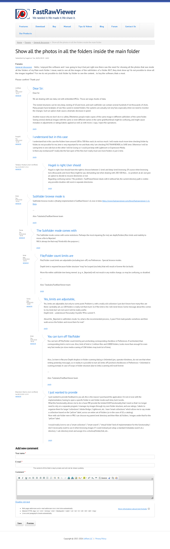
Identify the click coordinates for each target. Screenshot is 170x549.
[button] (19, 478)
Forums (28, 42)
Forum (114, 26)
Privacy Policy (100, 538)
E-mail (18, 462)
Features (23, 26)
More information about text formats (132, 509)
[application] (85, 487)
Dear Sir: (38, 88)
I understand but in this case (50, 137)
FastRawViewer (54, 11)
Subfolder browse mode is (49, 196)
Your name (20, 453)
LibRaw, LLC (87, 538)
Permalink (18, 95)
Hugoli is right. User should (64, 165)
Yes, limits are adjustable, (59, 299)
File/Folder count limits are (56, 256)
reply (34, 129)
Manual (67, 26)
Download (40, 26)
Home (19, 42)
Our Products (25, 33)
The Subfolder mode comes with (56, 231)
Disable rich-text (22, 502)
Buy (54, 26)
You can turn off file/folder (64, 336)
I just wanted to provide (62, 392)
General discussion (41, 42)
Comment (20, 472)
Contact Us (130, 26)
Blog (102, 26)
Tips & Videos (85, 26)
